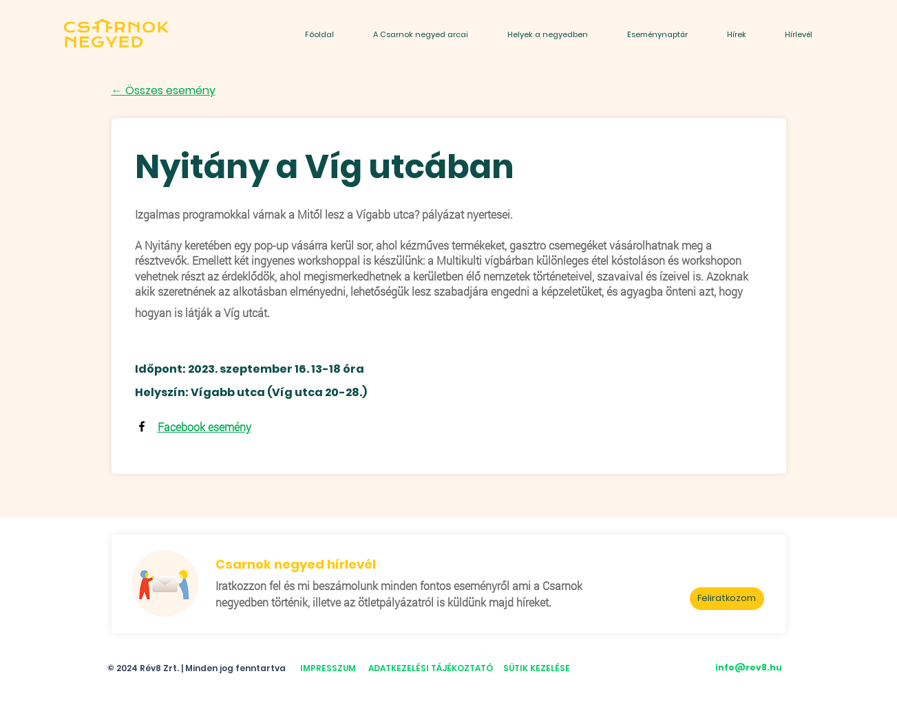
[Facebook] (142, 426)
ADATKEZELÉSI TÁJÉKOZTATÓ (430, 668)
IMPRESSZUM (328, 668)
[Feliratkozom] (727, 598)
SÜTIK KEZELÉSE (536, 668)
